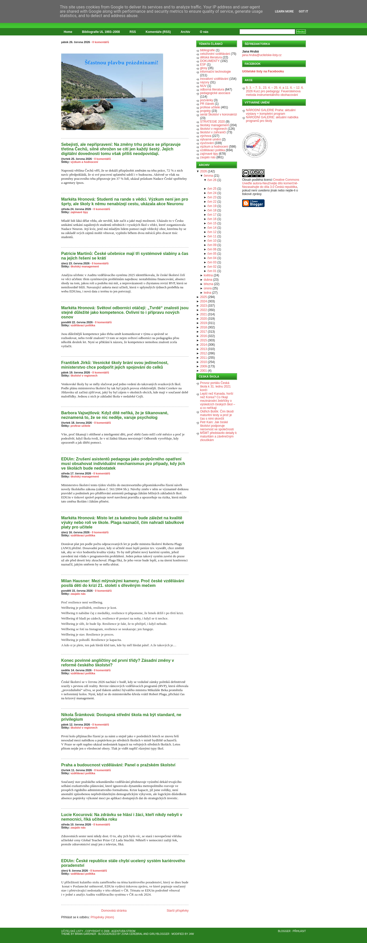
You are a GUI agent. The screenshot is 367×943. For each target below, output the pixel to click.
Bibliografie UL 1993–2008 (101, 32)
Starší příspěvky (178, 910)
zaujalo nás (78, 593)
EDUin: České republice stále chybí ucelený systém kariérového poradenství (123, 863)
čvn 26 (211, 180)
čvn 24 (211, 193)
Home (68, 32)
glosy (203, 68)
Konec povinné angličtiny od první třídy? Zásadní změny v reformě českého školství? (117, 662)
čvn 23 (211, 197)
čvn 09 (211, 245)
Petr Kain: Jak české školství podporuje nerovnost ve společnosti (217, 425)
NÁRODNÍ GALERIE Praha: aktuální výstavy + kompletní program (271, 111)
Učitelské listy (72, 931)
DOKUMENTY (210, 61)
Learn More (284, 11)
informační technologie (215, 71)
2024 (203, 301)
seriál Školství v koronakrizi (218, 114)
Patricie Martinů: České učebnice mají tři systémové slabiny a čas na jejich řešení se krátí (124, 255)
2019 (203, 323)
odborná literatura (212, 89)
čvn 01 (211, 271)
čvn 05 (211, 253)
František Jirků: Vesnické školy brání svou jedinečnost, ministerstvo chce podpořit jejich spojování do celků (114, 364)
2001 (203, 370)
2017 (203, 331)
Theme (65, 934)
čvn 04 (211, 258)
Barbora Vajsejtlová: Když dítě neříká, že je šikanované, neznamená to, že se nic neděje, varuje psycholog (114, 415)
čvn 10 (211, 240)
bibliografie (207, 50)
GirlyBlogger (159, 934)
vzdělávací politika (83, 325)
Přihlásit (299, 931)
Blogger (284, 931)
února (208, 288)
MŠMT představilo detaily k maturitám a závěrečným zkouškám (218, 436)
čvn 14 (211, 227)
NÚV (203, 86)
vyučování (207, 143)
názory (204, 82)
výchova (205, 136)
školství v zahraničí (213, 132)
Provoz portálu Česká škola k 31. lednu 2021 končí (215, 386)
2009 (203, 366)
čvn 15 (211, 223)
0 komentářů (100, 42)
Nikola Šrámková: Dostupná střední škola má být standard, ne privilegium (121, 717)
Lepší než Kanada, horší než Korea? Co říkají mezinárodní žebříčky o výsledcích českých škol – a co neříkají (217, 401)
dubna (208, 279)
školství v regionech (84, 375)
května (208, 275)
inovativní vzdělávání (214, 79)
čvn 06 (211, 249)
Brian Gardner (85, 934)
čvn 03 (211, 262)
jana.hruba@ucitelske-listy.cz (262, 55)
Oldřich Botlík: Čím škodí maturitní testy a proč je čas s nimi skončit (217, 415)
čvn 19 (211, 206)
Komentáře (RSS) (158, 32)
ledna (207, 292)
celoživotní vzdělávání (215, 54)
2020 (203, 318)
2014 (203, 344)
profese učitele (80, 425)
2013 (203, 349)
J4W (191, 934)
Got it (303, 11)
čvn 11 (211, 236)
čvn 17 (211, 214)
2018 (203, 327)
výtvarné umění (210, 139)
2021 (203, 314)
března (208, 284)
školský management (85, 266)
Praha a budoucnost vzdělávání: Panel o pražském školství (118, 765)
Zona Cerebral (132, 934)
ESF (203, 64)
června (208, 175)
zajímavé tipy (79, 212)
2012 (203, 353)
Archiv (185, 32)
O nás (204, 32)
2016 (203, 336)
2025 (203, 297)
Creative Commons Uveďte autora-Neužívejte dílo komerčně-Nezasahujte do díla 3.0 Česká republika (270, 183)
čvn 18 (211, 210)
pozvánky (206, 100)
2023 (203, 305)
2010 (203, 362)
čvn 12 (211, 232)
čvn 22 (211, 201)
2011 (203, 357)
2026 (203, 171)
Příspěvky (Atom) (102, 917)
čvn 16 (211, 219)
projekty (205, 111)
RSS (133, 32)
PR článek (207, 104)
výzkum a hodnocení (84, 161)
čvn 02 (211, 266)
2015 (203, 340)
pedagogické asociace (215, 93)
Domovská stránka (113, 910)
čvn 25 (211, 188)
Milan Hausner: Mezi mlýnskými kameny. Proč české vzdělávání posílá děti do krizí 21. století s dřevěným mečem (122, 583)
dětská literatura (211, 57)
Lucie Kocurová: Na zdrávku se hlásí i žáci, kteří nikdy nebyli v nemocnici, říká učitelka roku (121, 816)
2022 (203, 310)
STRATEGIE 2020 (212, 121)
